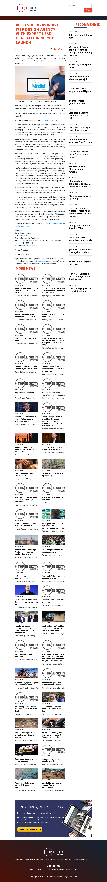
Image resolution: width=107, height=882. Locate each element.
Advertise (39, 870)
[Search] (80, 6)
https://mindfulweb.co (49, 120)
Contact (47, 870)
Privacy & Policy (71, 870)
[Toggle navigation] (16, 18)
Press (32, 870)
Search (88, 10)
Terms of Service (57, 870)
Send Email (23, 235)
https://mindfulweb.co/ (29, 246)
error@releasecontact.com (42, 261)
